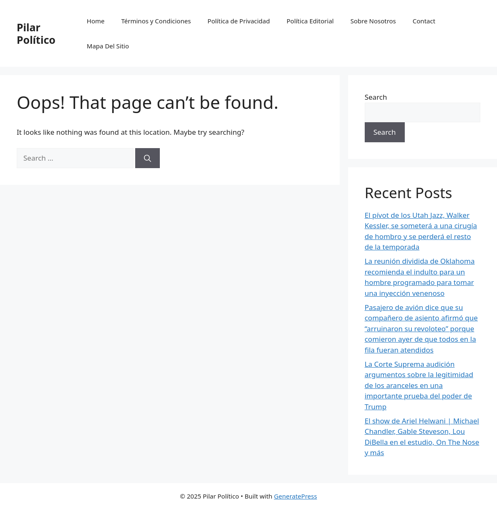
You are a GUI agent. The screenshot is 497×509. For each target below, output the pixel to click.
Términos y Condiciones (156, 21)
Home (96, 21)
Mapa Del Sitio (108, 46)
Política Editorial (310, 21)
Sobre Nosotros (373, 21)
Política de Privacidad (238, 21)
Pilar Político (36, 33)
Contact (424, 21)
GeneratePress (295, 496)
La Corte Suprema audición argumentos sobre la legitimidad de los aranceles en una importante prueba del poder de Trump (419, 385)
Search (376, 97)
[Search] (147, 158)
